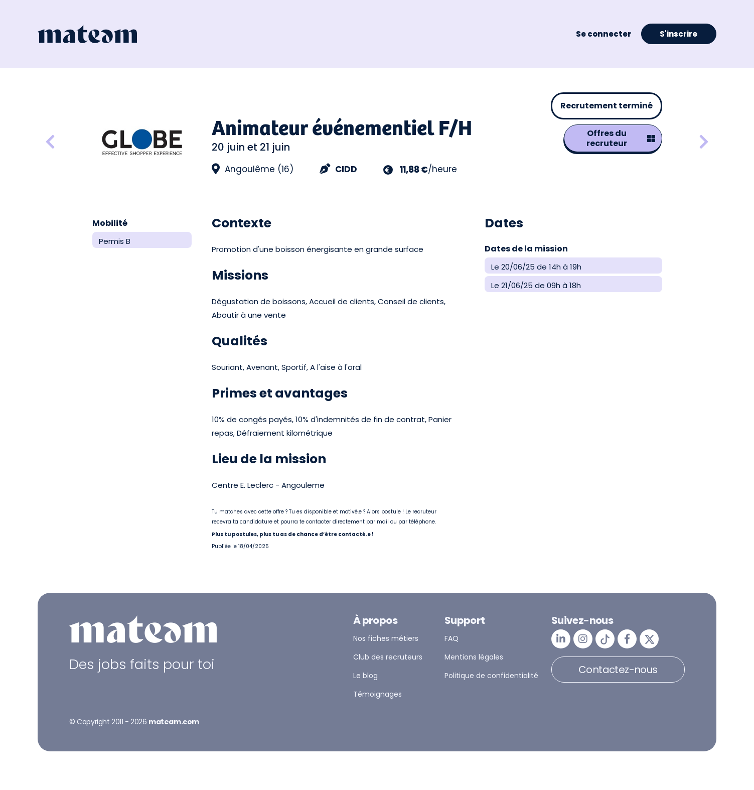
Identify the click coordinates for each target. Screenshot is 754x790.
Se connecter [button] (603, 34)
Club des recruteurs (387, 657)
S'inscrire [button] (678, 34)
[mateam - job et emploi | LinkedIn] (560, 638)
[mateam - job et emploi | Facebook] (627, 638)
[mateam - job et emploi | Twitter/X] (649, 638)
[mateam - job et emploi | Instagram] (582, 638)
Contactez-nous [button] (618, 670)
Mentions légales (473, 657)
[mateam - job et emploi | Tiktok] (605, 638)
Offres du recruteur (620, 138)
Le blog (365, 676)
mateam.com (173, 722)
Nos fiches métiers (385, 638)
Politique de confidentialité (491, 676)
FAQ (451, 638)
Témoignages (377, 694)
